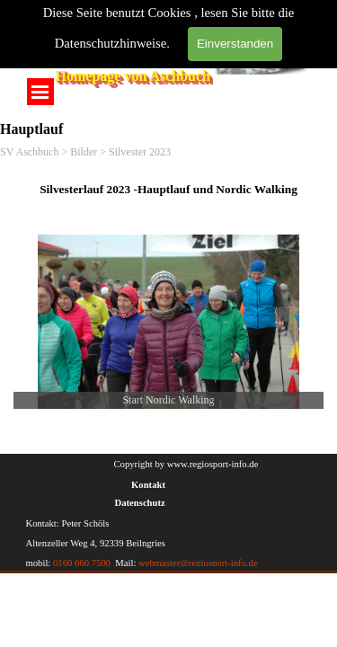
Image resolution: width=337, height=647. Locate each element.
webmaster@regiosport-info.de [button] (196, 563)
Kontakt (148, 485)
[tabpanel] (168, 189)
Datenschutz (140, 503)
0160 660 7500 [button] (82, 563)
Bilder (83, 152)
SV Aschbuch (29, 152)
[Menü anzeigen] (40, 91)
